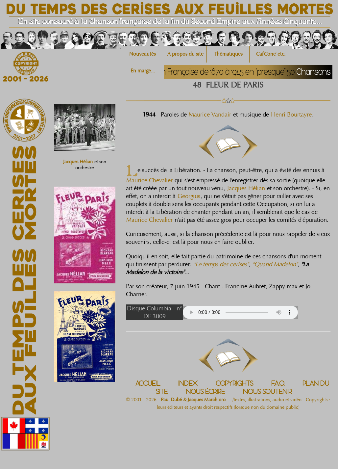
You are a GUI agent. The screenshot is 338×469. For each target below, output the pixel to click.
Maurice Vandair (210, 114)
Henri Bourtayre (291, 114)
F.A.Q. (277, 383)
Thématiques (228, 54)
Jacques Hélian (246, 188)
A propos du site (185, 54)
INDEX (188, 383)
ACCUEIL (147, 383)
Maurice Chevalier (149, 180)
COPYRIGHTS (234, 383)
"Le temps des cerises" (221, 264)
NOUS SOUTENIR (267, 392)
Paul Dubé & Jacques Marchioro (193, 400)
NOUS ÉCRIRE (205, 392)
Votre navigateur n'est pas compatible (240, 312)
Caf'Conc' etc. (270, 54)
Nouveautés (142, 54)
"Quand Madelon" (275, 264)
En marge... (143, 70)
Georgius (189, 196)
